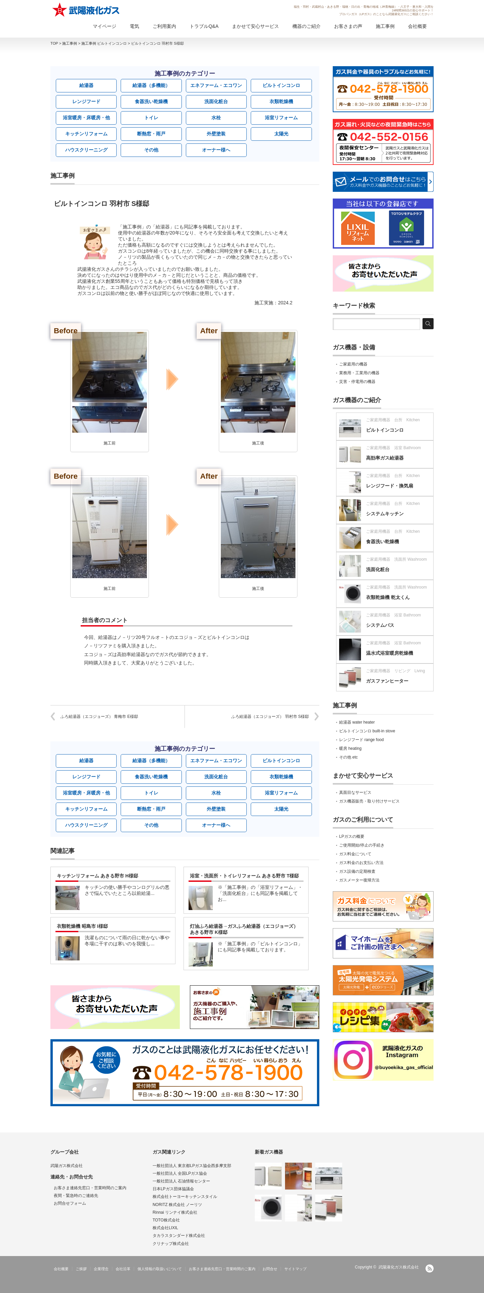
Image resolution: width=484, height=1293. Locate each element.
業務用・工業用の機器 (359, 373)
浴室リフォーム (281, 117)
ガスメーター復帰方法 (359, 880)
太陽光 (281, 133)
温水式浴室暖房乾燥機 (389, 653)
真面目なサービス (355, 792)
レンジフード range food (361, 739)
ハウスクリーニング (86, 150)
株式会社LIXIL (165, 1227)
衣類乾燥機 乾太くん (388, 597)
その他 (151, 150)
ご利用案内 (164, 26)
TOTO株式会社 (166, 1220)
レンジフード (86, 101)
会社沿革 (123, 1269)
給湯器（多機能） (151, 85)
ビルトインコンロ (281, 85)
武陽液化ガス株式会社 (398, 1267)
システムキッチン (385, 513)
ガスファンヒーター (387, 681)
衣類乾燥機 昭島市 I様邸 (82, 926)
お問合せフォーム (70, 1203)
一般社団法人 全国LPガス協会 (180, 1173)
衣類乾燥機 (281, 101)
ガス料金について (355, 854)
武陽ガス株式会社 (66, 1165)
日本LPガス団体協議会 (173, 1189)
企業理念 (101, 1269)
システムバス (380, 625)
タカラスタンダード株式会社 (179, 1235)
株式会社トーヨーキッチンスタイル (185, 1196)
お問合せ (270, 1269)
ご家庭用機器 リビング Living (395, 671)
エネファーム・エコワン (216, 85)
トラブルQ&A (204, 26)
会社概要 (417, 26)
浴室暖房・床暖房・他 (86, 117)
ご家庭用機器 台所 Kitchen (393, 420)
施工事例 (385, 26)
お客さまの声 (348, 26)
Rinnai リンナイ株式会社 (175, 1212)
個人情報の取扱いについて (159, 1269)
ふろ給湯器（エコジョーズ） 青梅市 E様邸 (99, 716)
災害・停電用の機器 (357, 381)
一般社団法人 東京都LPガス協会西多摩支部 (192, 1165)
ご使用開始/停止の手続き (362, 845)
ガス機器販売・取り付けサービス (369, 801)
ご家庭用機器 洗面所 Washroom (396, 559)
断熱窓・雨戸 (151, 133)
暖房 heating (350, 748)
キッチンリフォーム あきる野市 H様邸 (97, 875)
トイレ (151, 117)
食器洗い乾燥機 (151, 101)
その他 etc (348, 757)
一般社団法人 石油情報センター (181, 1181)
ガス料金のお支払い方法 (361, 862)
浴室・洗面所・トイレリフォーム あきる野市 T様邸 (244, 875)
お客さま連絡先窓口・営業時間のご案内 (90, 1188)
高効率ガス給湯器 (385, 458)
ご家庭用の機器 (353, 364)
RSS (430, 1268)
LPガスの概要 (351, 836)
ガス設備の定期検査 (357, 871)
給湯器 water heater (357, 722)
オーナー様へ (216, 150)
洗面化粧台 (216, 101)
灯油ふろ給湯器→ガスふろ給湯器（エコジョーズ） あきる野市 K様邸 (244, 929)
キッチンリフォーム (86, 133)
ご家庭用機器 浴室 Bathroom (393, 447)
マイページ (104, 26)
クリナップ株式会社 (171, 1243)
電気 (134, 26)
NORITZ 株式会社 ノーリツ (177, 1204)
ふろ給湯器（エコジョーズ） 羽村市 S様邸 (270, 716)
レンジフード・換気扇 (389, 485)
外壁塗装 (216, 133)
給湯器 (86, 85)
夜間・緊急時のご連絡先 (76, 1195)
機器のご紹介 (306, 26)
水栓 (216, 117)
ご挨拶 (81, 1269)
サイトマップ (295, 1269)
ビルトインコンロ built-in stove (367, 731)
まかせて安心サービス (255, 26)
